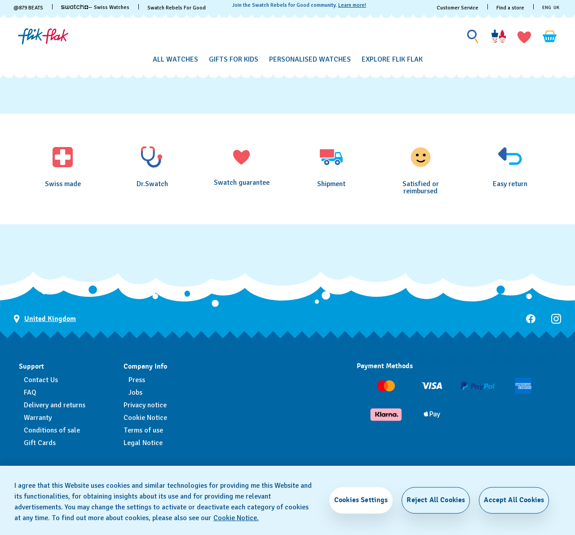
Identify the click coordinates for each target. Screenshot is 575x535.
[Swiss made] (62, 166)
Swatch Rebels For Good (176, 7)
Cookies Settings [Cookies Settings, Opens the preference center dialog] (361, 499)
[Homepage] (43, 36)
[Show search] (473, 37)
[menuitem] (175, 58)
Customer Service (457, 7)
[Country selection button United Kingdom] (44, 319)
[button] (524, 36)
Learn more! (352, 5)
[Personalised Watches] (310, 59)
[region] (287, 500)
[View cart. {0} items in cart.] (550, 36)
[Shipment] (331, 166)
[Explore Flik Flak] (392, 59)
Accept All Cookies (514, 499)
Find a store (510, 7)
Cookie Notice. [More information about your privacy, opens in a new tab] (236, 517)
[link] (74, 6)
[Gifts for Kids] (233, 59)
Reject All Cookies (436, 499)
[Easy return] (510, 166)
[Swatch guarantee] (241, 165)
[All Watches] (175, 59)
